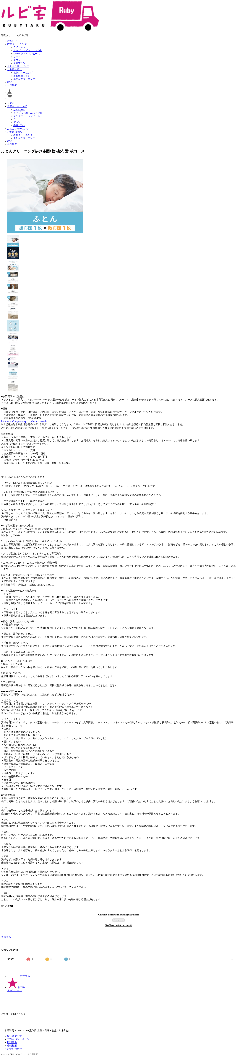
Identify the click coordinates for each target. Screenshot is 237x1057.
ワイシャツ (19, 47)
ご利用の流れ (14, 69)
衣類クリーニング (17, 44)
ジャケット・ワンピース (26, 53)
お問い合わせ (14, 1048)
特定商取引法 (14, 1036)
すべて (11, 959)
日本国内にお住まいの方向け (118, 925)
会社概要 (12, 85)
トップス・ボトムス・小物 (27, 50)
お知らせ (12, 41)
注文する (18, 976)
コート (17, 56)
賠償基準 (12, 1042)
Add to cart (118, 920)
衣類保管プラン (21, 76)
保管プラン (19, 63)
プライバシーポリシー (19, 1039)
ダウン (17, 60)
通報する (6, 937)
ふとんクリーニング (18, 66)
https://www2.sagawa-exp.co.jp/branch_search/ (24, 421)
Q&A (10, 82)
